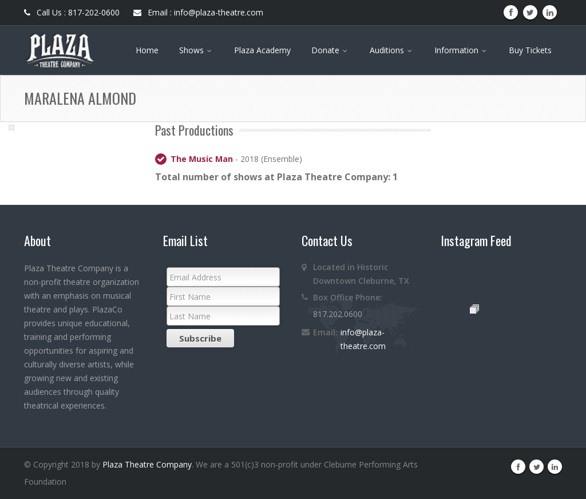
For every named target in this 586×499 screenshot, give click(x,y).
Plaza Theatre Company (147, 464)
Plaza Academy (262, 50)
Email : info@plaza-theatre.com (198, 12)
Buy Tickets (530, 50)
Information (461, 50)
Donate (330, 50)
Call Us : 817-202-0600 (72, 12)
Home (147, 50)
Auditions (392, 50)
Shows (196, 50)
